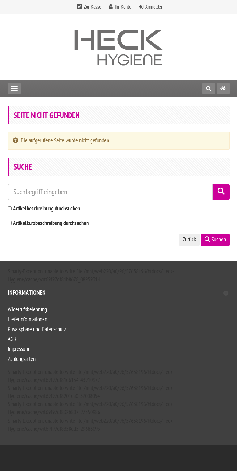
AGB (12, 339)
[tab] (119, 295)
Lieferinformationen (27, 319)
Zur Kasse (92, 7)
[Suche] (208, 88)
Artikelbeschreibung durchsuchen (46, 209)
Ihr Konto (123, 7)
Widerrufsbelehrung (27, 309)
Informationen (118, 293)
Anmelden (154, 7)
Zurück (189, 239)
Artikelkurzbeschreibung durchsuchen (51, 223)
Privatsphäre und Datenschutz (37, 329)
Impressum (18, 349)
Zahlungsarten (22, 359)
